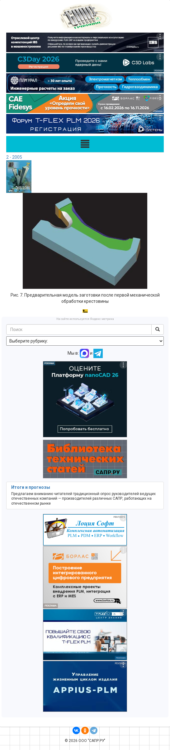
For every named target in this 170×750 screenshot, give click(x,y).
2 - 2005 (14, 157)
